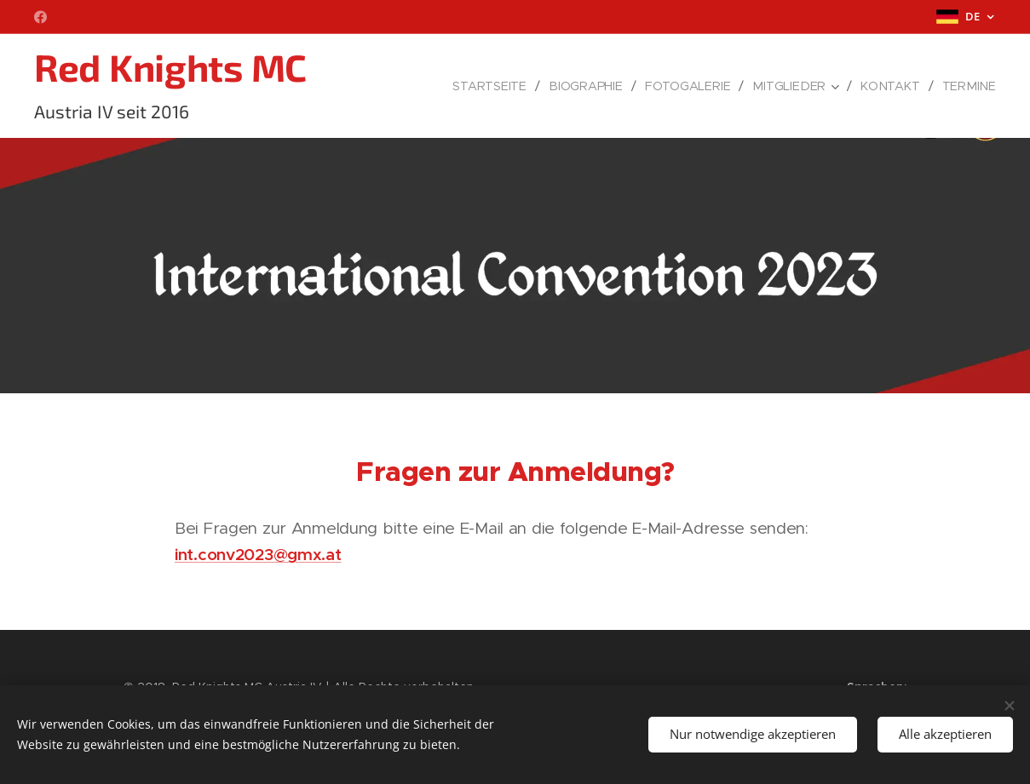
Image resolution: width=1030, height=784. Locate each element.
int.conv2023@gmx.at (258, 554)
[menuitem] (498, 86)
